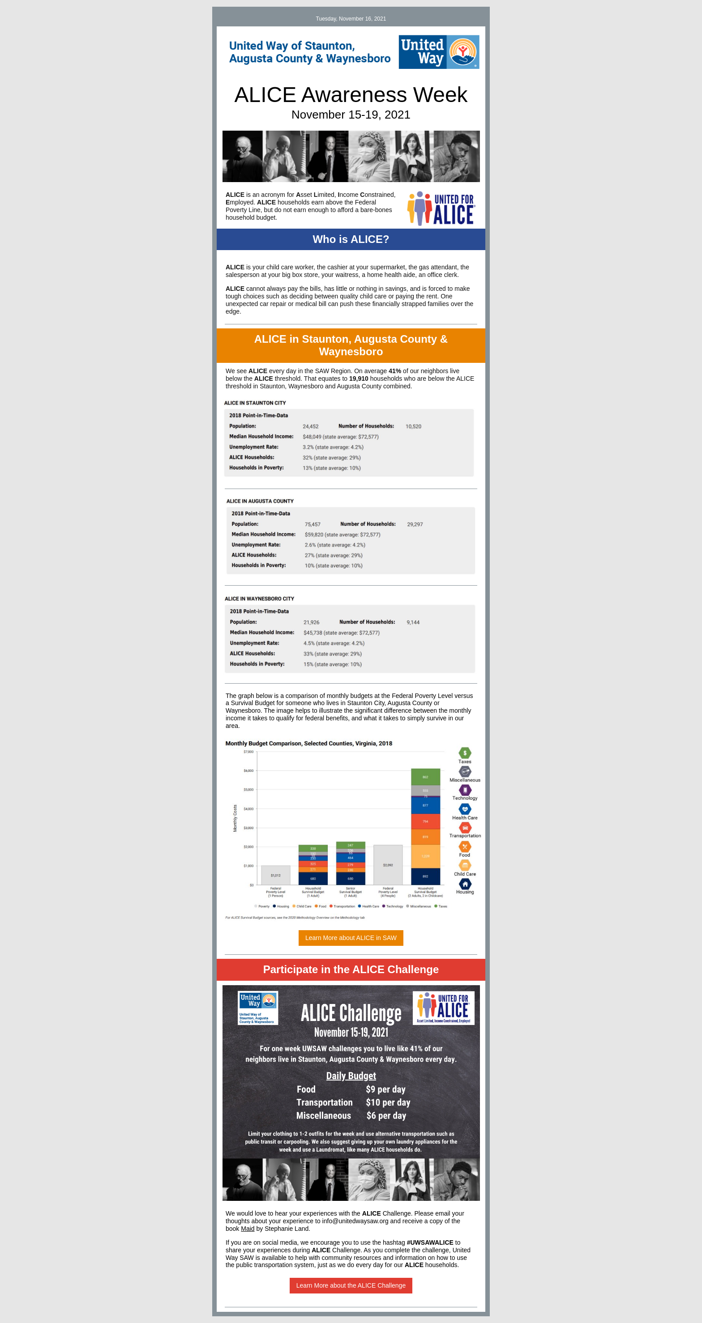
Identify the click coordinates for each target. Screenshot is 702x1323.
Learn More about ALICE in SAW (351, 937)
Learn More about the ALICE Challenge (351, 1285)
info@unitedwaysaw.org (355, 1221)
